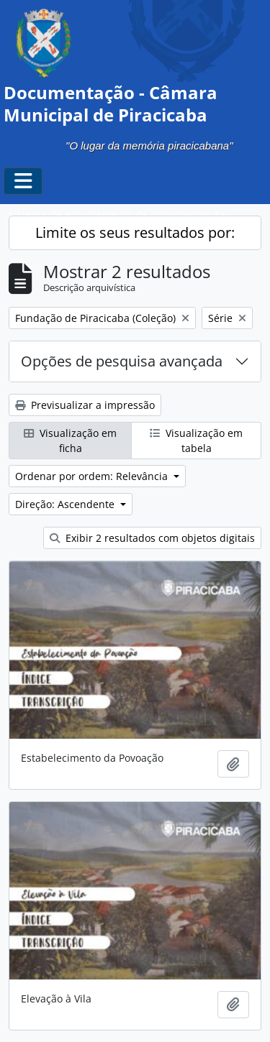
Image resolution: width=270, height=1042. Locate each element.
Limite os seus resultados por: (135, 232)
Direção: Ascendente (66, 504)
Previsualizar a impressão (85, 405)
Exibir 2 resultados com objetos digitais (152, 538)
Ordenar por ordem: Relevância (93, 476)
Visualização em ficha (70, 440)
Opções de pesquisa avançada (121, 361)
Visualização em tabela (196, 440)
